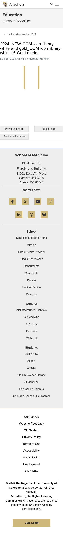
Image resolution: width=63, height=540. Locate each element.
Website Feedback (31, 423)
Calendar (31, 294)
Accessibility (31, 450)
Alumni (31, 360)
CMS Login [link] (31, 522)
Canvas (31, 367)
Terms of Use (31, 444)
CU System (31, 430)
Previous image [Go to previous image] (14, 128)
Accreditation (31, 457)
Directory (31, 331)
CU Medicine (31, 317)
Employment (31, 464)
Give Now (31, 471)
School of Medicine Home (31, 237)
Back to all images (14, 136)
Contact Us (31, 273)
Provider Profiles (31, 287)
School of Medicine (17, 21)
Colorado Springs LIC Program (31, 396)
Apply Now (31, 353)
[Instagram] (50, 206)
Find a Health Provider (31, 252)
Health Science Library (31, 375)
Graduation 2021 (26, 34)
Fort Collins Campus (31, 389)
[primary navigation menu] (57, 4)
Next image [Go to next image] (49, 128)
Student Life (31, 382)
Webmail (31, 338)
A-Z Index (31, 324)
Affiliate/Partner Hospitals (31, 310)
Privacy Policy (31, 437)
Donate (31, 280)
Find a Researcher (31, 259)
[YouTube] (38, 206)
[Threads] (31, 219)
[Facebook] (12, 206)
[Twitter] (25, 206)
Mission (31, 245)
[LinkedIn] (19, 219)
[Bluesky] (44, 219)
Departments (31, 266)
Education (12, 14)
